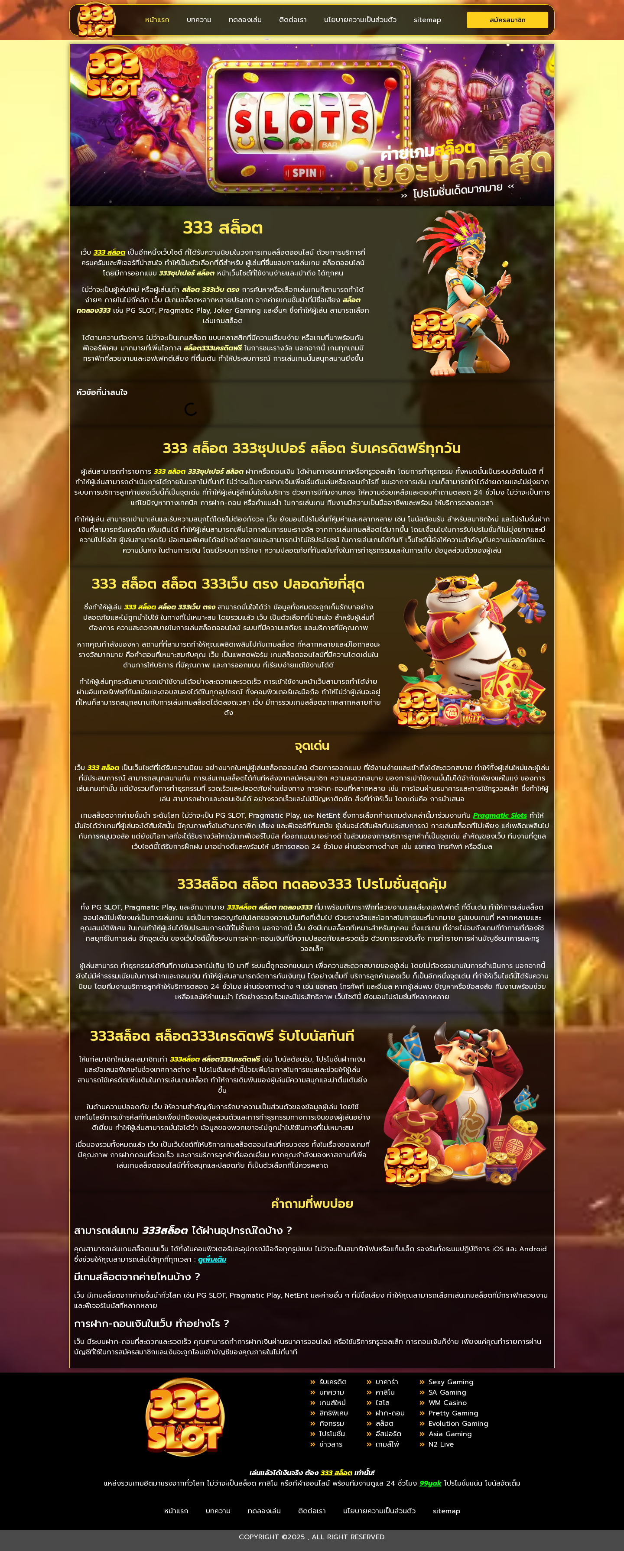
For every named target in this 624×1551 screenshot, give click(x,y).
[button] (301, 392)
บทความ (199, 20)
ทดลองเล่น (245, 20)
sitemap (427, 20)
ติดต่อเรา (293, 20)
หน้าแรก (157, 20)
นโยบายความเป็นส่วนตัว (360, 20)
